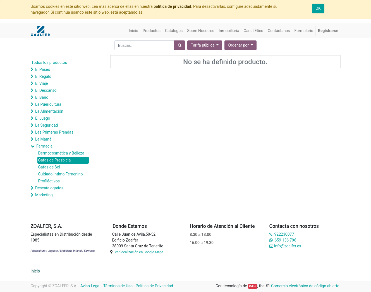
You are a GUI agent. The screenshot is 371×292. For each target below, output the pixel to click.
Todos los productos (49, 62)
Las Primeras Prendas (54, 132)
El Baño (41, 97)
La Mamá (43, 139)
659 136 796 (285, 240)
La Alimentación (49, 111)
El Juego (42, 118)
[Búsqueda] (179, 45)
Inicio (35, 271)
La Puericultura (48, 104)
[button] (240, 45)
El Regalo (43, 76)
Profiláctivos (49, 181)
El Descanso (46, 90)
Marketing (44, 195)
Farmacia (44, 146)
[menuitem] (133, 31)
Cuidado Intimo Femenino (60, 174)
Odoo (252, 286)
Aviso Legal (90, 286)
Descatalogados (49, 188)
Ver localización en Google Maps (139, 252)
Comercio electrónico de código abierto (305, 286)
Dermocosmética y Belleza (61, 153)
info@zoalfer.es (287, 246)
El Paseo (42, 69)
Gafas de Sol (49, 167)
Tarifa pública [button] (203, 45)
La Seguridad (46, 125)
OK (317, 8)
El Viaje (41, 83)
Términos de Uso (118, 286)
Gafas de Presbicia (54, 160)
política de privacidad (172, 6)
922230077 (284, 234)
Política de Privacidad (154, 286)
